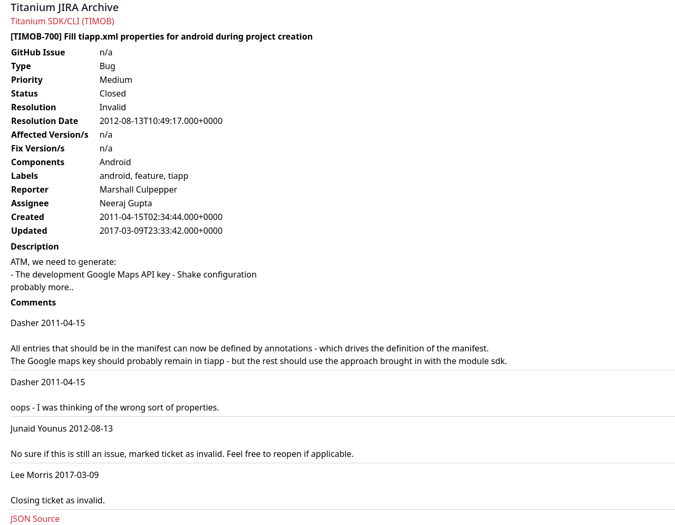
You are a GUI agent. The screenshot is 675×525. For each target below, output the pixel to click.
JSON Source (35, 518)
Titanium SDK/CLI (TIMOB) (62, 21)
